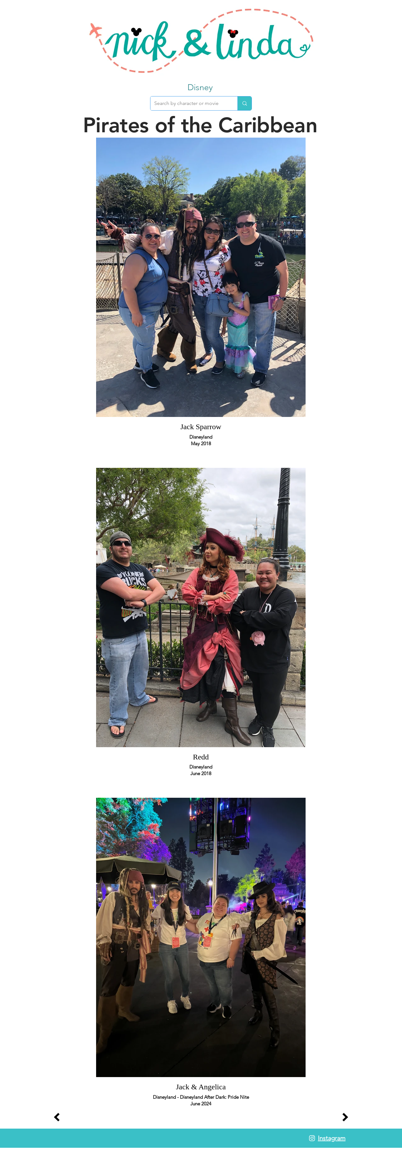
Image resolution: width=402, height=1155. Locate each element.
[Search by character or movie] (189, 103)
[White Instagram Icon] (312, 1138)
